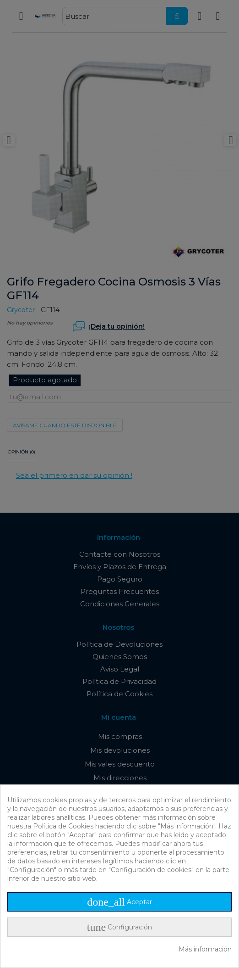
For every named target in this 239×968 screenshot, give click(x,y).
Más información (205, 949)
